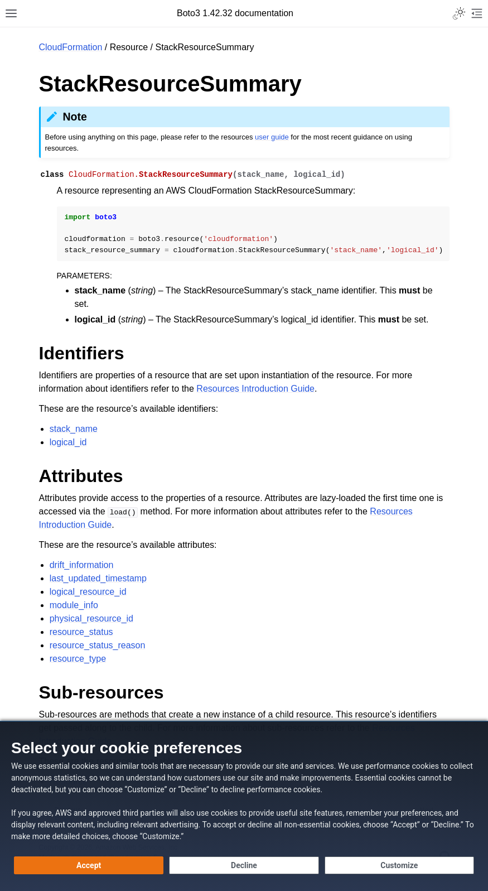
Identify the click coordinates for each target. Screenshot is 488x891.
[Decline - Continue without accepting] (243, 865)
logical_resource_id (88, 591)
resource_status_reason (98, 645)
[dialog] (244, 806)
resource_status (81, 632)
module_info (74, 605)
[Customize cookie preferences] (399, 865)
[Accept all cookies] (88, 865)
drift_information (82, 565)
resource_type (78, 658)
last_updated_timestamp (98, 578)
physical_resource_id (91, 618)
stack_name (74, 429)
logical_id (68, 442)
